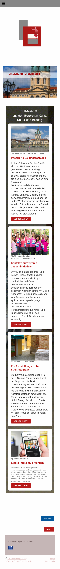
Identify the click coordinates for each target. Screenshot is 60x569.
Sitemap (23, 559)
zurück (48, 529)
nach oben (47, 518)
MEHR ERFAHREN (21, 219)
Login (52, 559)
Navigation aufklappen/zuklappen (30, 3)
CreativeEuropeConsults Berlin (21, 542)
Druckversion (12, 559)
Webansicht (50, 561)
